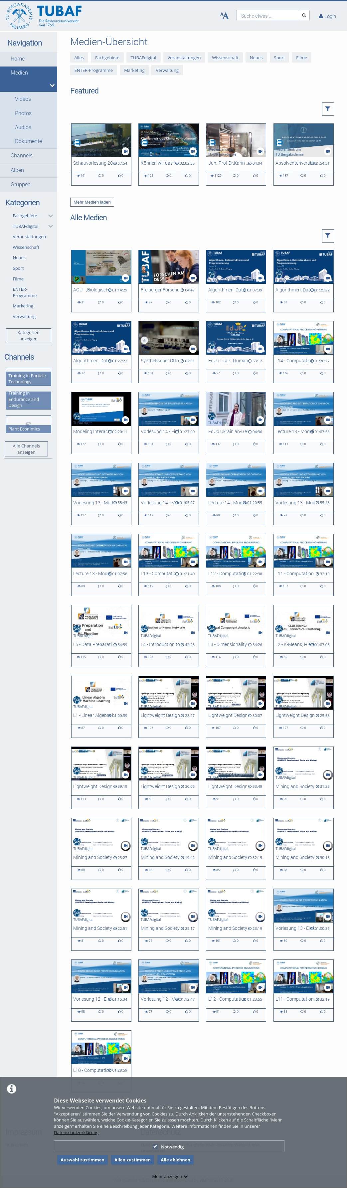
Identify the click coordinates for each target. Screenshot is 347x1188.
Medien (19, 72)
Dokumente (28, 141)
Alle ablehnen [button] (175, 1160)
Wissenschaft (26, 247)
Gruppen (21, 184)
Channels (22, 155)
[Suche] (304, 15)
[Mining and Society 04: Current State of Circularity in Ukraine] (303, 849)
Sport (18, 268)
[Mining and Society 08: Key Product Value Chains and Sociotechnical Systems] (303, 778)
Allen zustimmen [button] (132, 1160)
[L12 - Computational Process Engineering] (236, 565)
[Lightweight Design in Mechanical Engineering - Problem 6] (168, 707)
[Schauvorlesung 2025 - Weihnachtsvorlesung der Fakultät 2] (101, 154)
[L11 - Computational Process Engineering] (303, 565)
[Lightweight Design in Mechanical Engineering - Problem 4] (303, 707)
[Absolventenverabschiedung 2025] (303, 154)
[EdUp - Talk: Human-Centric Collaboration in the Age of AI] (236, 352)
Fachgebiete (25, 216)
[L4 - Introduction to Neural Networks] (168, 636)
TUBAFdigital (26, 226)
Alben (17, 170)
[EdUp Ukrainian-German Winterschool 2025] (236, 423)
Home (18, 58)
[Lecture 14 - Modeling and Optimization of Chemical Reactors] (236, 494)
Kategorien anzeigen (29, 335)
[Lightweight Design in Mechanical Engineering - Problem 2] (168, 778)
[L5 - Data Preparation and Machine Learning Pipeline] (101, 636)
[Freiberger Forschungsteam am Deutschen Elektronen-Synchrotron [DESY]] (168, 281)
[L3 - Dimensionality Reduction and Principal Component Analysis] (236, 636)
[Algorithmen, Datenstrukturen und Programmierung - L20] (303, 281)
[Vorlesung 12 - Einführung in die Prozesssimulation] (101, 990)
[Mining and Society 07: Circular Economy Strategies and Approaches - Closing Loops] (101, 849)
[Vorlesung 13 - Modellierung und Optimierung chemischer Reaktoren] (101, 494)
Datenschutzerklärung (76, 1132)
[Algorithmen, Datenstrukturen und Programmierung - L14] (236, 281)
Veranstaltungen (29, 237)
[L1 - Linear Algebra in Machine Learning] (101, 707)
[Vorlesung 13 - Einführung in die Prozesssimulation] (303, 920)
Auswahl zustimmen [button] (82, 1160)
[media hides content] (51, 85)
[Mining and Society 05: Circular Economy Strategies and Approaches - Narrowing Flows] (236, 849)
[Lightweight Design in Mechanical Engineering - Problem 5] (236, 707)
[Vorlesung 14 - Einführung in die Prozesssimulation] (168, 423)
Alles (79, 58)
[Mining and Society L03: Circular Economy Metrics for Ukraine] (101, 920)
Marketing (23, 306)
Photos (23, 113)
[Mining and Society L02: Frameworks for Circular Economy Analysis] (168, 920)
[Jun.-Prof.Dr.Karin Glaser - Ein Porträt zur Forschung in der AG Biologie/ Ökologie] (236, 154)
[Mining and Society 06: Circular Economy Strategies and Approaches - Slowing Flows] (168, 849)
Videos (23, 98)
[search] (268, 15)
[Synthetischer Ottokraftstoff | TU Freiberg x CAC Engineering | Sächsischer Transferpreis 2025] (168, 352)
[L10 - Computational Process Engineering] (101, 1061)
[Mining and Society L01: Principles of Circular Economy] (236, 920)
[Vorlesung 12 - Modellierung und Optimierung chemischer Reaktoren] (168, 990)
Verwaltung (24, 316)
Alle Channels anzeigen (26, 449)
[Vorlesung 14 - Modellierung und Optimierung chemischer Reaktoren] (168, 494)
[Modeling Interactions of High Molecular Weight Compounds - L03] (101, 423)
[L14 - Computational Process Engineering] (303, 352)
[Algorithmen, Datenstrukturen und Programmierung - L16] (101, 352)
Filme (18, 279)
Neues (19, 257)
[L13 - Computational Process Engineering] (168, 565)
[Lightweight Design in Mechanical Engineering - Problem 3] (101, 778)
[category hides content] (48, 216)
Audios (23, 127)
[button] (28, 59)
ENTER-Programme (25, 292)
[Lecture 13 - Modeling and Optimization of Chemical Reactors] (303, 423)
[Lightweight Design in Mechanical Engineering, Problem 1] (236, 778)
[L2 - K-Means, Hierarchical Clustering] (303, 636)
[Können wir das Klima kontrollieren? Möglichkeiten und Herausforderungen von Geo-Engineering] (168, 154)
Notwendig (168, 1147)
